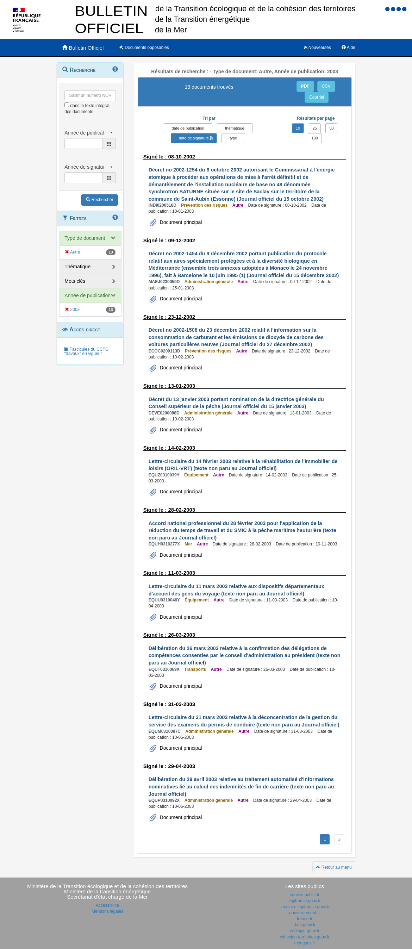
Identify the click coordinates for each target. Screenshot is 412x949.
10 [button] (298, 128)
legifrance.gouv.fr (304, 900)
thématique (234, 128)
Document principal (180, 222)
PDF (305, 86)
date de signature (194, 138)
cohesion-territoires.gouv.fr (304, 937)
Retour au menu (333, 867)
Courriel (316, 97)
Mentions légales (107, 911)
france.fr (304, 918)
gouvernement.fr (304, 912)
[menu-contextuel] (66, 104)
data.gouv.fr (305, 924)
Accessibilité (107, 905)
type (233, 138)
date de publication (188, 128)
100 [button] (315, 138)
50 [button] (331, 128)
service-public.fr (304, 894)
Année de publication (87, 295)
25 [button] (315, 128)
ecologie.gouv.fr (304, 930)
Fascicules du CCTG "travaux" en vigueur (86, 351)
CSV (326, 86)
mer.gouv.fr (304, 943)
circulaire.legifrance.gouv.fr (305, 906)
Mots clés (74, 281)
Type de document (84, 238)
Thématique (77, 266)
